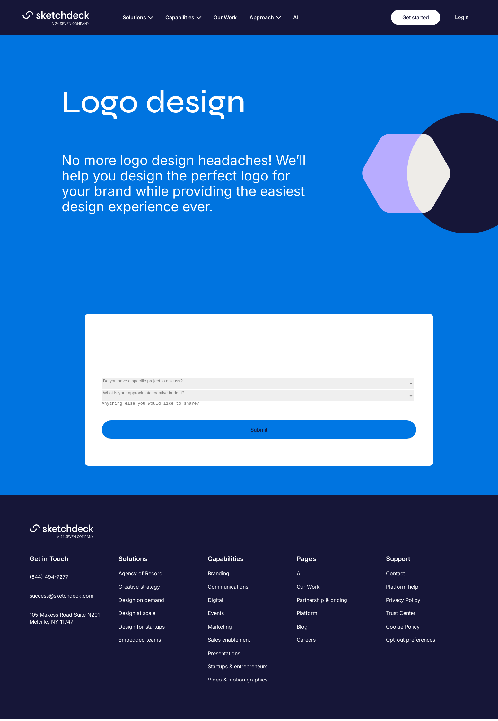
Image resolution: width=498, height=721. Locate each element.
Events (216, 615)
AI (299, 575)
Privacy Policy (403, 602)
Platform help (402, 588)
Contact (395, 575)
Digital (215, 602)
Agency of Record (140, 575)
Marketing (220, 628)
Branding (218, 575)
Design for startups (141, 628)
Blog (302, 628)
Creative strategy (139, 588)
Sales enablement (229, 641)
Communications (228, 588)
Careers (306, 641)
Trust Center (400, 615)
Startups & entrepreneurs (237, 668)
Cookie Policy (403, 628)
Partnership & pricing (322, 602)
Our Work (308, 588)
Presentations (224, 655)
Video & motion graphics (237, 681)
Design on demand (141, 602)
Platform (307, 615)
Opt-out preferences (410, 641)
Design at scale (136, 615)
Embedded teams (139, 641)
